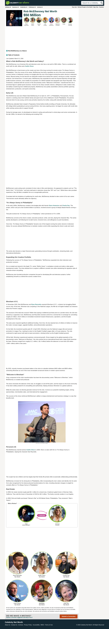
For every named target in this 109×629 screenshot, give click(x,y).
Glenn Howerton (54, 205)
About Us (7, 625)
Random (101, 7)
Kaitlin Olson (29, 66)
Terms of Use (49, 625)
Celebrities (23, 7)
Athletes (8, 7)
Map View (95, 7)
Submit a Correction (68, 616)
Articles (40, 7)
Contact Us (14, 625)
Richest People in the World (85, 7)
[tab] (42, 51)
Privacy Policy (28, 625)
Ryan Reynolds (36, 304)
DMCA (42, 625)
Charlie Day (66, 205)
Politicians (32, 7)
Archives (20, 625)
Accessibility (36, 625)
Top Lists (74, 7)
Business (15, 7)
